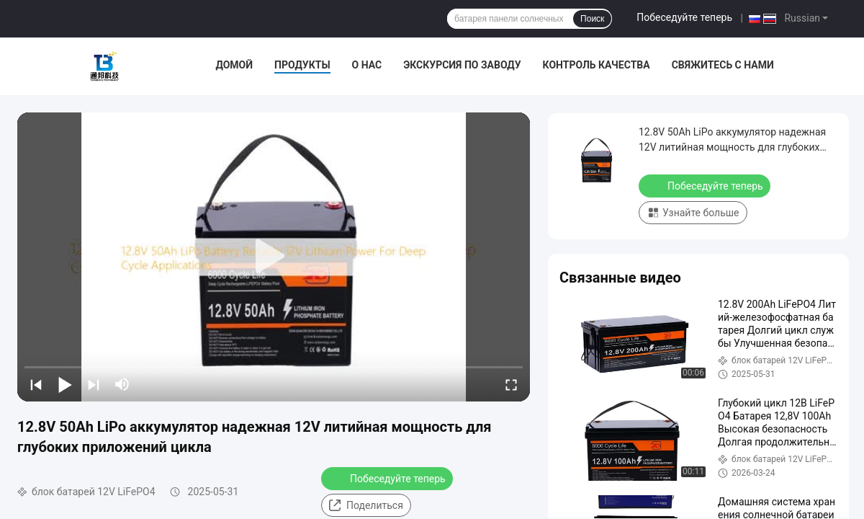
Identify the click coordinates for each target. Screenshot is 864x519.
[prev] (36, 384)
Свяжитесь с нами (723, 65)
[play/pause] (64, 384)
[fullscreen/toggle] (511, 384)
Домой (234, 65)
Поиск (592, 19)
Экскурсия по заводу (462, 65)
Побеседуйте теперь (684, 17)
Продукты (302, 65)
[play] (274, 257)
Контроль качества (596, 65)
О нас (367, 65)
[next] (93, 384)
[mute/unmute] (122, 384)
